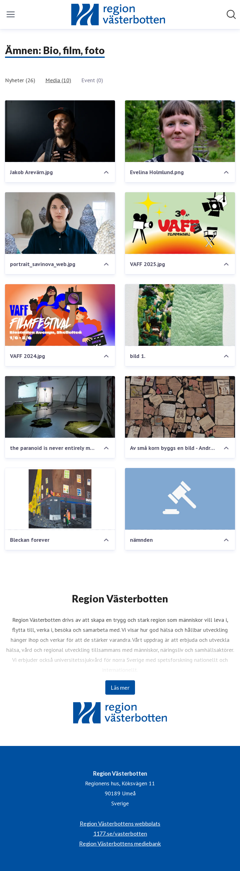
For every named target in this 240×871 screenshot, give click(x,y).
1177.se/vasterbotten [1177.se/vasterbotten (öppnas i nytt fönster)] (120, 833)
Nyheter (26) (20, 80)
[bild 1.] (180, 315)
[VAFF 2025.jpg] (180, 223)
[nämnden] (180, 499)
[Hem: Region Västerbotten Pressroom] (118, 14)
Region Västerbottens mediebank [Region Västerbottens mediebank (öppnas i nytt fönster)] (120, 843)
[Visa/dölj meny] (11, 14)
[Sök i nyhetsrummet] (231, 14)
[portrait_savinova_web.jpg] (60, 223)
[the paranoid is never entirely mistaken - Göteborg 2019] (60, 407)
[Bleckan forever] (60, 499)
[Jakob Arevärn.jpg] (60, 131)
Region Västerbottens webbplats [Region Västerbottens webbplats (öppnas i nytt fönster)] (120, 823)
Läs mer (120, 687)
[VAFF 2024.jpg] (60, 315)
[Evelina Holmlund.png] (180, 131)
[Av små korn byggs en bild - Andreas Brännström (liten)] (180, 407)
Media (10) (58, 80)
